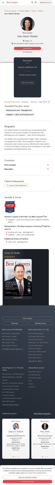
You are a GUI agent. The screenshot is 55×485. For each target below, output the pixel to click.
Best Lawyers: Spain (8, 342)
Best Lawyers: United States (11, 333)
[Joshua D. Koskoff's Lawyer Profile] (16, 427)
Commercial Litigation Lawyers (12, 398)
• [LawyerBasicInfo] (13, 457)
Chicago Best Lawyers (35, 339)
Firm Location (10, 165)
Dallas (40, 11)
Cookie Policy (32, 473)
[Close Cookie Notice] (53, 467)
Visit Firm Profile (27, 83)
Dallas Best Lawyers (34, 348)
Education (8, 169)
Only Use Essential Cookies (27, 477)
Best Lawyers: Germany (9, 345)
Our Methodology (34, 375)
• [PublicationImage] (14, 294)
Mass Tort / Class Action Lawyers (12, 383)
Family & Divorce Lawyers (10, 386)
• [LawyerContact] (18, 457)
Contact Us (31, 387)
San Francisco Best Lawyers (37, 351)
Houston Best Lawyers (35, 345)
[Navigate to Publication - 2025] (18, 279)
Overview (33, 102)
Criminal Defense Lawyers (10, 389)
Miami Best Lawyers (34, 358)
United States (23, 11)
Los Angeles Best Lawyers (36, 336)
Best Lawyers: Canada (9, 336)
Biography (25, 102)
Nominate (14, 323)
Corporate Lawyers (8, 395)
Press (30, 381)
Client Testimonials (44, 102)
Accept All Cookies (27, 481)
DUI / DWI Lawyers (8, 392)
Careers (30, 384)
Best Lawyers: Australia (9, 339)
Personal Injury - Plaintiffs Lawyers (13, 374)
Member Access (40, 323)
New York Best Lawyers (35, 333)
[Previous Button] (5, 279)
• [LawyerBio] (15, 457)
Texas (33, 11)
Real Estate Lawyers (8, 401)
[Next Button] (30, 279)
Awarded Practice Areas (12, 102)
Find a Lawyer (10, 11)
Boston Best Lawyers (35, 354)
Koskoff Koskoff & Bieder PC (16, 436)
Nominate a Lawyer (34, 378)
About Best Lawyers (34, 372)
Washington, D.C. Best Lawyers (38, 342)
